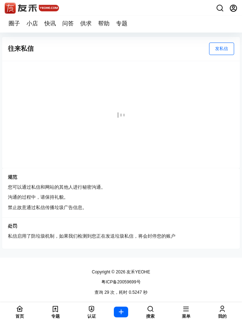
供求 (86, 23)
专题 (121, 23)
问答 (68, 23)
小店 (32, 23)
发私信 (221, 48)
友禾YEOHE (137, 271)
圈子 (14, 23)
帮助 (104, 23)
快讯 (50, 23)
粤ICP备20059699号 (120, 281)
